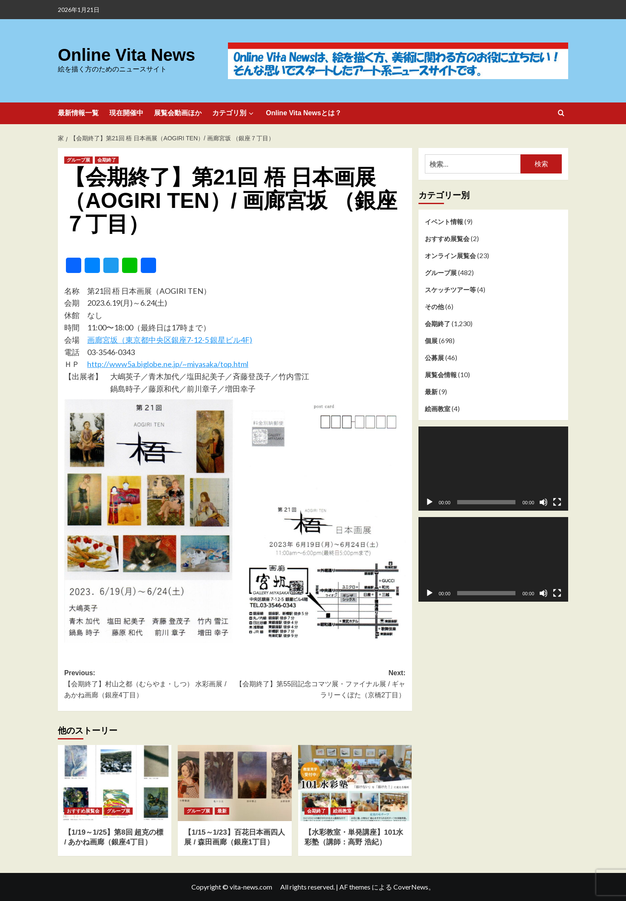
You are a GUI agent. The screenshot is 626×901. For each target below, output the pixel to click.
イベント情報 (444, 221)
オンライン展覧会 (450, 255)
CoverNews (410, 887)
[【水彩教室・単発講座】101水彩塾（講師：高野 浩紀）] (355, 783)
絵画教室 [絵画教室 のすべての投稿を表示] (342, 810)
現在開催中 (126, 113)
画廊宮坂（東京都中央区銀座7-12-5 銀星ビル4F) (169, 339)
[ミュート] (543, 502)
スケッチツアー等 (450, 289)
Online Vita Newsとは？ (303, 113)
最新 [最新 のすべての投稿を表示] (222, 810)
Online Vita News (123, 55)
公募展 (434, 357)
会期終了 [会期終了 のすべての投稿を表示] (106, 159)
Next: (320, 684)
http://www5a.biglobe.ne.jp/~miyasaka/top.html (167, 364)
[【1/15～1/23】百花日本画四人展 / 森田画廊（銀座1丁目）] (234, 783)
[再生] (429, 502)
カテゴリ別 (233, 113)
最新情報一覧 (78, 113)
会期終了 (437, 323)
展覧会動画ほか (178, 113)
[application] (493, 468)
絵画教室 (437, 408)
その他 (434, 306)
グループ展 (441, 272)
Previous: (149, 684)
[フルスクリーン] (557, 502)
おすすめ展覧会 (447, 238)
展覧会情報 (441, 374)
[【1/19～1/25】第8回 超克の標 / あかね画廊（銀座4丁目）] (114, 783)
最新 (431, 391)
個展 (431, 340)
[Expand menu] (250, 113)
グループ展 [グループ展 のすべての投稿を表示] (78, 159)
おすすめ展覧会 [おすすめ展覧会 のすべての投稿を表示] (83, 810)
